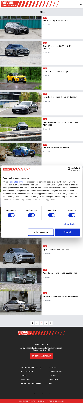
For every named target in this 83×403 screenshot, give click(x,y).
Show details (70, 224)
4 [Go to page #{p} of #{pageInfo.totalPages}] (36, 323)
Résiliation (25, 379)
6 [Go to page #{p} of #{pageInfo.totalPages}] (46, 323)
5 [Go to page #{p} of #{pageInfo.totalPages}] (41, 323)
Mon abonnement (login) (31, 368)
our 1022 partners (18, 182)
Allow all (67, 232)
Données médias (55, 372)
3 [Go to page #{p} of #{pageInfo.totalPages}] (32, 323)
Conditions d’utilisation (27, 401)
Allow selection (41, 232)
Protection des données (31, 383)
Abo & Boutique (27, 372)
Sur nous (53, 368)
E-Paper (24, 376)
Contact (52, 376)
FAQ (50, 383)
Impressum (53, 379)
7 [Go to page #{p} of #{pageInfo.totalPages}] (50, 323)
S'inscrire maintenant (41, 356)
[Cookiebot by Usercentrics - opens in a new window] (69, 169)
